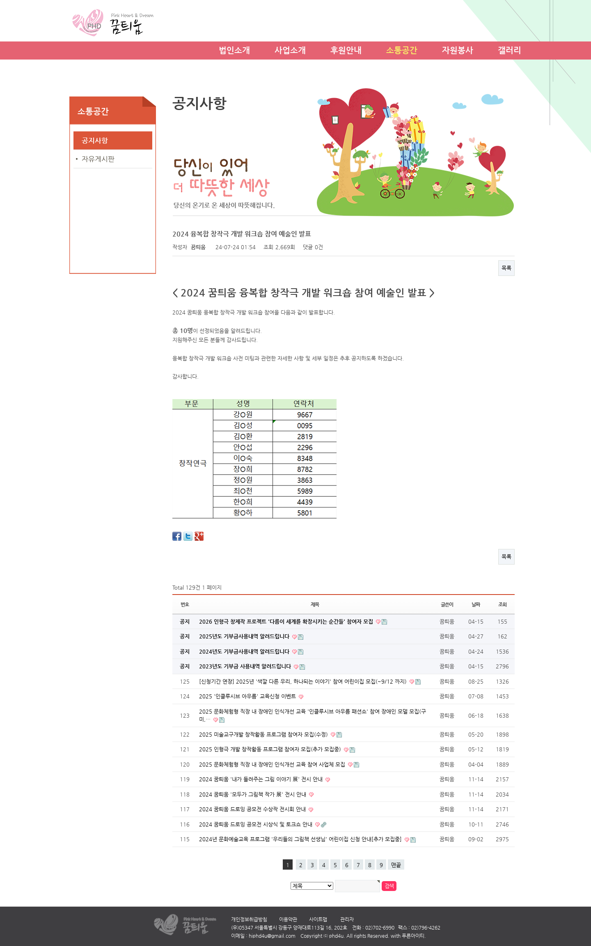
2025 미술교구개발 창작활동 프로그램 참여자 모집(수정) (264, 734)
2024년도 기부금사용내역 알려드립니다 (245, 651)
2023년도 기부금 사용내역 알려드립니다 (246, 666)
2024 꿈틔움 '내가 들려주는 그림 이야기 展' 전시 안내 (261, 779)
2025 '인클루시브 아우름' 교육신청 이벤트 (248, 696)
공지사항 (95, 140)
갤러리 (509, 49)
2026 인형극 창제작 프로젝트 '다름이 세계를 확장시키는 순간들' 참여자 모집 (287, 621)
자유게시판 (98, 159)
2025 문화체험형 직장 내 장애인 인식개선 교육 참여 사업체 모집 (273, 764)
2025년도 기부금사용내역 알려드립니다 (245, 636)
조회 (502, 604)
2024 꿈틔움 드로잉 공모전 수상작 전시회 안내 (253, 809)
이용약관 (288, 919)
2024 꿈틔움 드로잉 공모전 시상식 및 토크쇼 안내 (256, 824)
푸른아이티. (414, 936)
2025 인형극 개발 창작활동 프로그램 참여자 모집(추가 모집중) (271, 749)
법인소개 (234, 49)
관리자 (347, 919)
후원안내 (346, 49)
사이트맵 (318, 919)
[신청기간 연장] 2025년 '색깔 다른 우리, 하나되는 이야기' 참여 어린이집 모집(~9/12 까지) (303, 681)
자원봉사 (457, 49)
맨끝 (396, 865)
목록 (506, 268)
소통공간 (401, 49)
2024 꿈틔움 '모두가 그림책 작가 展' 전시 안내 (253, 794)
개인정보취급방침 (249, 919)
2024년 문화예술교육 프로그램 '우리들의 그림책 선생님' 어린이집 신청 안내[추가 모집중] (301, 839)
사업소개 (290, 49)
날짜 (476, 604)
